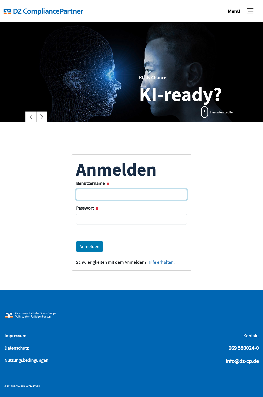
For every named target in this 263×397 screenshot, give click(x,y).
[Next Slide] (41, 117)
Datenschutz (16, 348)
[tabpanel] (131, 72)
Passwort (86, 208)
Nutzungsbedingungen (26, 360)
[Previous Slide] (30, 117)
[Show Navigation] (241, 11)
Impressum (15, 336)
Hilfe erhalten (160, 262)
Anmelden (89, 246)
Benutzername (92, 183)
